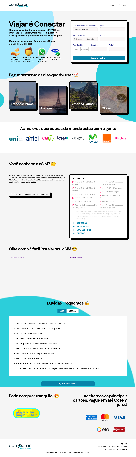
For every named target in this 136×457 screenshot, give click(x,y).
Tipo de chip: (78, 45)
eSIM (112, 5)
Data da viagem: (79, 35)
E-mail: (103, 35)
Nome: (102, 25)
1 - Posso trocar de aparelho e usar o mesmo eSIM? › (39, 323)
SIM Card (84, 49)
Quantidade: (96, 45)
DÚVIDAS (122, 5)
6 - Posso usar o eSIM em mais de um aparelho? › (37, 348)
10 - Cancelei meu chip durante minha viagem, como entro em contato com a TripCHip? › (57, 368)
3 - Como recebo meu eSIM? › (28, 333)
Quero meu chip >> (99, 58)
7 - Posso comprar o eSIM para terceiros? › (34, 353)
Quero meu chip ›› (68, 383)
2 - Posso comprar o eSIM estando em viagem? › (37, 328)
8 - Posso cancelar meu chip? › (28, 358)
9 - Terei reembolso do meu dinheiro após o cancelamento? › (43, 363)
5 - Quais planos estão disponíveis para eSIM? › (37, 343)
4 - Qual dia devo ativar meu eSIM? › (31, 338)
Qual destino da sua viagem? (84, 25)
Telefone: (113, 45)
